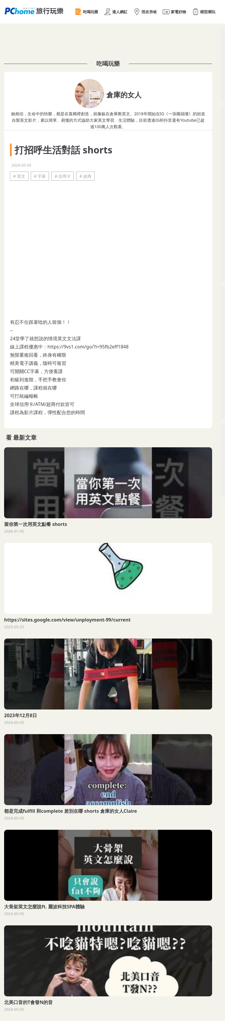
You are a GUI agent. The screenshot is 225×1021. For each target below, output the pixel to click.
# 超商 (85, 176)
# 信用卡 (62, 176)
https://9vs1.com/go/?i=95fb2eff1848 (88, 346)
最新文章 (25, 437)
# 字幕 (40, 176)
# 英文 (19, 176)
